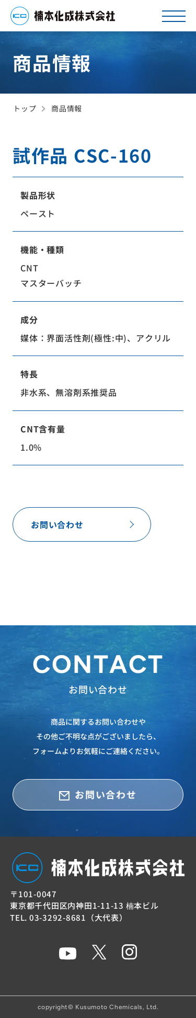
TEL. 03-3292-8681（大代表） (69, 917)
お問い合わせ (57, 524)
